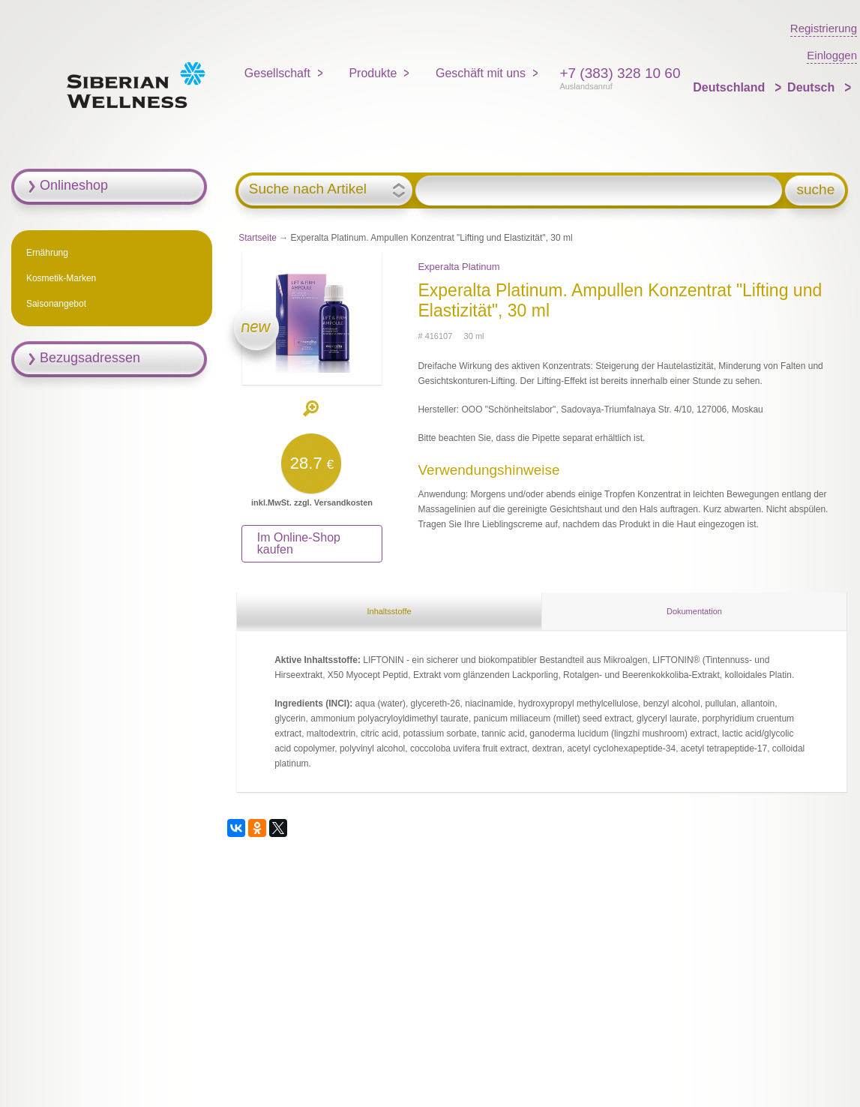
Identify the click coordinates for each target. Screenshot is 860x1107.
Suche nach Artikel (308, 189)
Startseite (257, 237)
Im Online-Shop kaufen (298, 543)
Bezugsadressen (90, 357)
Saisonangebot (56, 303)
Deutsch (812, 87)
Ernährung (47, 253)
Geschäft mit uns (481, 73)
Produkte (373, 73)
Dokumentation (694, 611)
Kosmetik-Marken (61, 278)
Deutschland (730, 87)
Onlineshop (74, 185)
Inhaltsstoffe (389, 611)
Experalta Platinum (458, 266)
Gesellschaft (277, 73)
